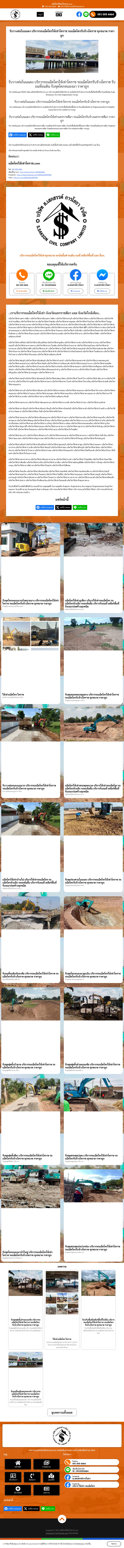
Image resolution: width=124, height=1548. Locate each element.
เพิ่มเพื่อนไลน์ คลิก (49, 282)
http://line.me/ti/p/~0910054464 (32, 172)
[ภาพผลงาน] (46, 1462)
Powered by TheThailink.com (57, 1533)
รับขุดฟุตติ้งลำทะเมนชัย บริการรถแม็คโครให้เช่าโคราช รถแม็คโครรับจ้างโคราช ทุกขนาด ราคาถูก (92, 1066)
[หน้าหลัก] (18, 1462)
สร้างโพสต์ (18, 1492)
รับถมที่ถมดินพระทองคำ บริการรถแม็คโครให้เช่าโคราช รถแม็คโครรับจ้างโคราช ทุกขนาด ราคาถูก (25, 1394)
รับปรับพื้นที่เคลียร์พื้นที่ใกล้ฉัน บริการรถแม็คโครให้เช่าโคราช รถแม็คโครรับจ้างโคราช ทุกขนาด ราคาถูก (98, 1322)
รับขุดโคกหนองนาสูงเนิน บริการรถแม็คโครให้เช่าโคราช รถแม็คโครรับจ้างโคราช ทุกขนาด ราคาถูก (93, 975)
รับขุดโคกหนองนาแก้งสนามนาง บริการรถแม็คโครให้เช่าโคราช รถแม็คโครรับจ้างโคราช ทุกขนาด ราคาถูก (30, 602)
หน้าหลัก (18, 1467)
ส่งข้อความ (102, 282)
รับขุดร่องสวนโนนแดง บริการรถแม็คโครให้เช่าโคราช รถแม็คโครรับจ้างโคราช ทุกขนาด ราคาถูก (93, 881)
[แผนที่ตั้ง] (51, 1475)
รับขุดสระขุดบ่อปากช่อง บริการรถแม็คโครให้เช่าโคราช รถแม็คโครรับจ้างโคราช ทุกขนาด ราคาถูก (92, 1248)
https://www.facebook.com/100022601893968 (34, 175)
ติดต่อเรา (32, 1480)
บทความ (46, 1492)
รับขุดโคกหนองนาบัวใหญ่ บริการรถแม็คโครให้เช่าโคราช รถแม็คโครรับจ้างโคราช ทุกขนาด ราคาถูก (27, 1254)
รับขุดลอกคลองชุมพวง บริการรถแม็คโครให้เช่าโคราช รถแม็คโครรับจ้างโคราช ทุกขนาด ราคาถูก (92, 696)
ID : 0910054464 (49, 285)
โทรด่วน (22, 282)
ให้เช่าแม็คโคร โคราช (13, 694)
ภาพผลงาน (46, 1467)
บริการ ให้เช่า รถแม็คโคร (83, 1486)
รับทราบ (114, 1544)
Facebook (75, 1476)
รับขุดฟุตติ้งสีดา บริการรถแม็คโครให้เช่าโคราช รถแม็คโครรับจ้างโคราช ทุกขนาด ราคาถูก (27, 1157)
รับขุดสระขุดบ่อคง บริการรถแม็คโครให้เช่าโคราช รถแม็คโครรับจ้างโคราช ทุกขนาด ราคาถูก (91, 1157)
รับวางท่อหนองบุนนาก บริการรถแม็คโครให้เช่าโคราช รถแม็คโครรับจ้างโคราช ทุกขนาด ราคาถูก (29, 787)
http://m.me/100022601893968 (26, 177)
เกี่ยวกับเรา (13, 1480)
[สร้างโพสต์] (18, 1488)
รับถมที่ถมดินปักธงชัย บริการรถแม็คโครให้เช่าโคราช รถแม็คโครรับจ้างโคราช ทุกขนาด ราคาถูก (30, 975)
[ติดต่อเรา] (32, 1475)
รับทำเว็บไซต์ (73, 1533)
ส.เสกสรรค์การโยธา (76, 285)
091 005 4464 (105, 14)
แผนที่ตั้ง (51, 1480)
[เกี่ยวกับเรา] (13, 1475)
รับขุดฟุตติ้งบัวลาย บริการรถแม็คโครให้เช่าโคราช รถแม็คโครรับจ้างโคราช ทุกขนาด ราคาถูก (28, 1066)
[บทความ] (46, 1488)
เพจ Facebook (75, 282)
